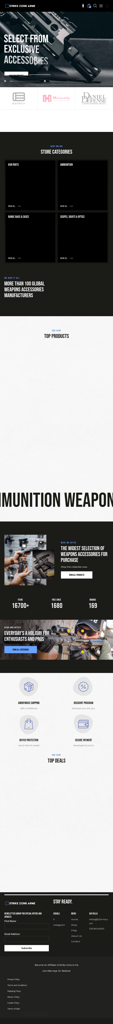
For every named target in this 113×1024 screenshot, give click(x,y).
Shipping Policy (14, 991)
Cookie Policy (13, 1003)
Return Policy (13, 997)
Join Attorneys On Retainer (56, 970)
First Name (11, 921)
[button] (101, 6)
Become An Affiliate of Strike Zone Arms (56, 965)
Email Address (12, 934)
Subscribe (26, 948)
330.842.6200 (96, 928)
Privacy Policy (13, 979)
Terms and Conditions (17, 985)
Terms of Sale (13, 1009)
